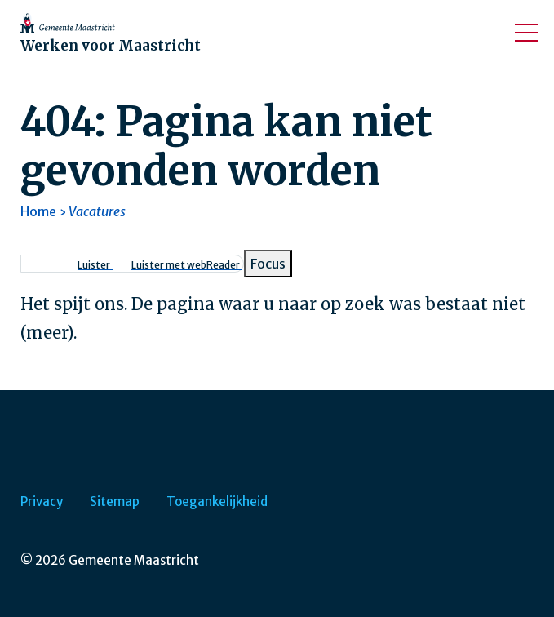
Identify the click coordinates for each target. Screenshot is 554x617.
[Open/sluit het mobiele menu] (526, 32)
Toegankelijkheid (217, 501)
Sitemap (115, 501)
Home (38, 211)
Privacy (41, 501)
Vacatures (97, 211)
